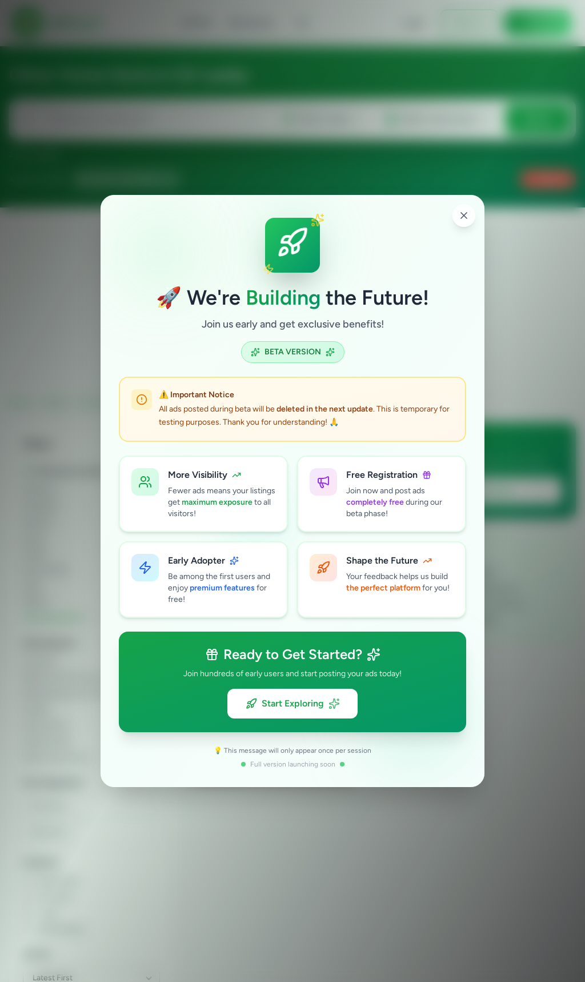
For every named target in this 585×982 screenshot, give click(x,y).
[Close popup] (463, 215)
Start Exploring (293, 703)
